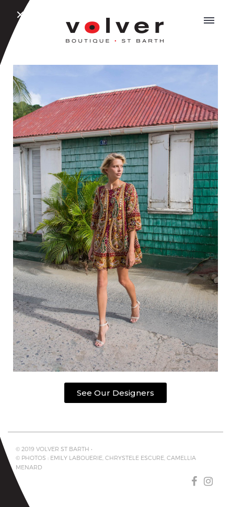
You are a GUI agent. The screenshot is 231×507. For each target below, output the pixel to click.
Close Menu (22, 16)
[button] (115, 393)
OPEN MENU (209, 19)
